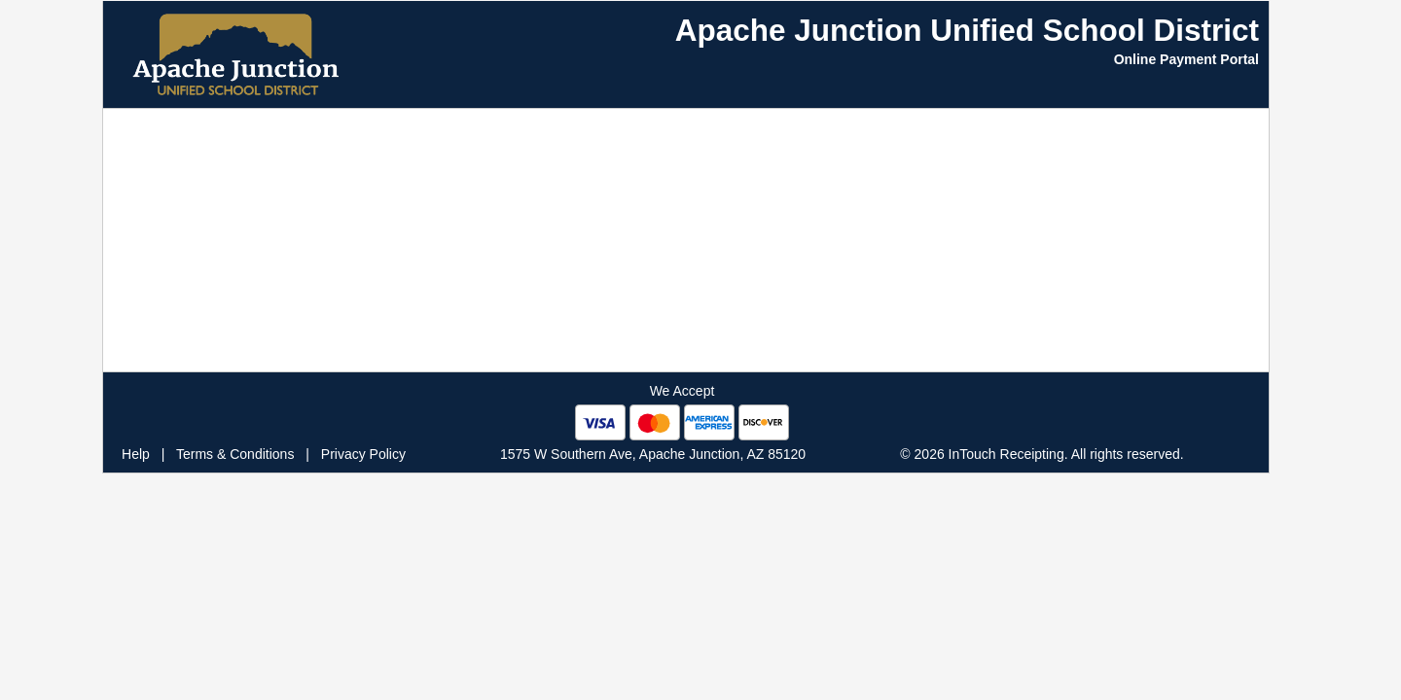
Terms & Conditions (235, 454)
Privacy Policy (363, 454)
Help (136, 454)
